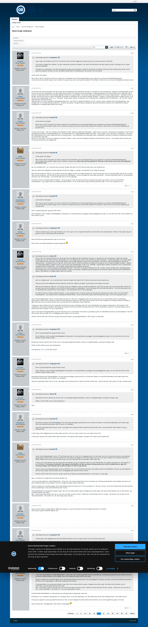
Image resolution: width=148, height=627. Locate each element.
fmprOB (20, 61)
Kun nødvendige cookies (130, 613)
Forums (14, 19)
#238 (132, 506)
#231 (132, 224)
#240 (132, 563)
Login (135, 1)
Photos (15, 43)
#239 (132, 530)
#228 (132, 113)
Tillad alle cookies (130, 601)
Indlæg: (18, 70)
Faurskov (20, 514)
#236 (132, 414)
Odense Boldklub (39, 26)
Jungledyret (20, 200)
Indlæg (15, 38)
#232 (132, 252)
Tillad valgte (130, 607)
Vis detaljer (111, 623)
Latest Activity (18, 40)
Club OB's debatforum (27, 26)
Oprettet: (17, 68)
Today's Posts (16, 22)
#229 (132, 148)
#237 (132, 445)
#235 (132, 390)
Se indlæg (59, 57)
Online (20, 232)
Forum (17, 26)
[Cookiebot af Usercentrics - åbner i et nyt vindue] (13, 622)
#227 (132, 88)
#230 (132, 192)
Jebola (20, 96)
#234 (132, 359)
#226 (132, 53)
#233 (132, 325)
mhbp (20, 156)
